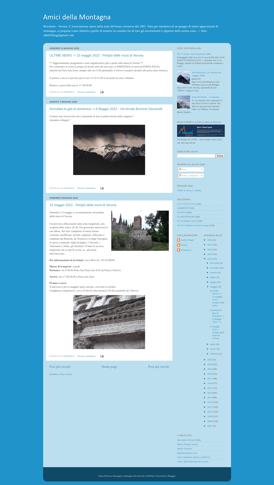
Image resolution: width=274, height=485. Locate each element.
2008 (210, 421)
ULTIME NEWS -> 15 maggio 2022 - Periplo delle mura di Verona (96, 55)
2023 (210, 254)
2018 (210, 373)
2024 (210, 249)
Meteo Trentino (184, 448)
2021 (210, 359)
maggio (214, 286)
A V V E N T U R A (187, 204)
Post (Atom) (66, 374)
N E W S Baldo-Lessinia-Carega (193, 225)
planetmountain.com (187, 453)
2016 (210, 383)
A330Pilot (149, 476)
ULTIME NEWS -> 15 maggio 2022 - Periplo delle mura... (217, 298)
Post (182, 169)
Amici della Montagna (77, 17)
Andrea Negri (187, 240)
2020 (210, 364)
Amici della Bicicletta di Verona (192, 461)
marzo (213, 348)
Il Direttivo (186, 250)
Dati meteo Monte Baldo (189, 440)
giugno (214, 282)
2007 (210, 426)
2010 (210, 411)
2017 (210, 378)
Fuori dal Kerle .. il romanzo (206, 97)
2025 (210, 244)
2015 (210, 388)
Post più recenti (60, 367)
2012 (210, 402)
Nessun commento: (87, 92)
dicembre (215, 263)
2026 (210, 240)
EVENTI (181, 212)
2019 (210, 369)
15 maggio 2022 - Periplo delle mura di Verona (83, 205)
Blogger (171, 476)
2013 (210, 397)
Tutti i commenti (188, 175)
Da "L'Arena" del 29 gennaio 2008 (194, 54)
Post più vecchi (158, 367)
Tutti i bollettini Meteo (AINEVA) (193, 457)
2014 (210, 392)
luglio (213, 277)
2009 (210, 416)
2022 (210, 258)
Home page (109, 367)
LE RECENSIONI (186, 216)
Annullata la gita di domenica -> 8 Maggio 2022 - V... (217, 316)
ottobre (214, 272)
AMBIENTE (183, 208)
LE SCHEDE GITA (186, 221)
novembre (215, 267)
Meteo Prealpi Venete (187, 444)
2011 (210, 407)
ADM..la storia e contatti (189, 190)
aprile (213, 344)
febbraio (214, 353)
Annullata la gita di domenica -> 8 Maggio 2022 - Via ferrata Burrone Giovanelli (106, 109)
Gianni (184, 245)
